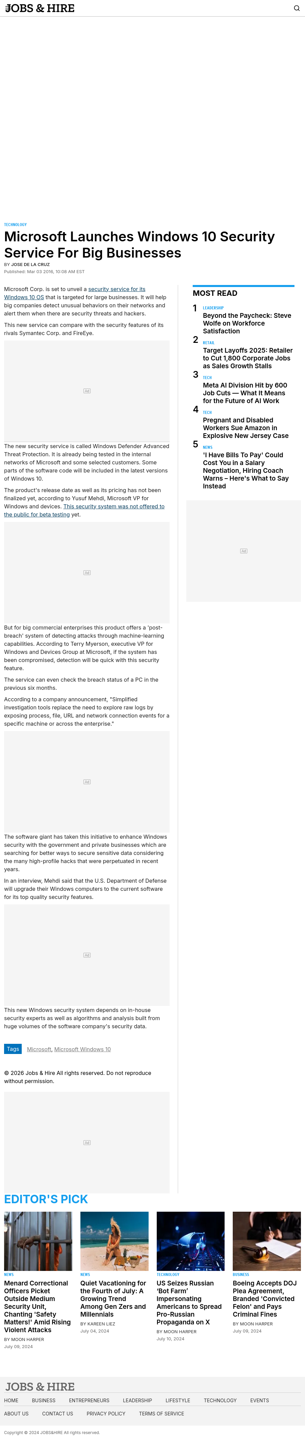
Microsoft (39, 1049)
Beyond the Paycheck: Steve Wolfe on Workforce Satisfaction (247, 323)
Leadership (213, 307)
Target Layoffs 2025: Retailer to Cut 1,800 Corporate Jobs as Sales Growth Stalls (248, 358)
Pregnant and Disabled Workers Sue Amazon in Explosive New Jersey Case (246, 428)
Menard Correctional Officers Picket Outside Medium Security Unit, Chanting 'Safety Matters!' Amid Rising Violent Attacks (37, 1306)
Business (241, 1274)
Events (259, 1400)
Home (11, 1400)
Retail (209, 342)
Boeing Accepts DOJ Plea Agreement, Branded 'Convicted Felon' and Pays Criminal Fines (265, 1298)
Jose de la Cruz (30, 264)
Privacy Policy (106, 1413)
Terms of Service (161, 1413)
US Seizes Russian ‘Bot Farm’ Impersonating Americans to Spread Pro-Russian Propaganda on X (189, 1302)
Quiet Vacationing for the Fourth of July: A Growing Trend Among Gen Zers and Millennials (113, 1298)
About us (16, 1413)
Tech (207, 377)
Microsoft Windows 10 (82, 1049)
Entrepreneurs (89, 1400)
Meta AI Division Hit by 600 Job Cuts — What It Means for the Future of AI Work (245, 393)
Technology (15, 224)
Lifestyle (178, 1400)
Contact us (57, 1413)
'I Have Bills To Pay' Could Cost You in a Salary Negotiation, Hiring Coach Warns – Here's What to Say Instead (246, 470)
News (207, 447)
